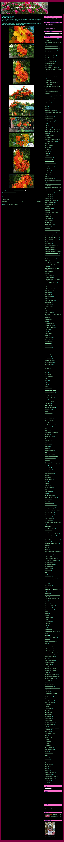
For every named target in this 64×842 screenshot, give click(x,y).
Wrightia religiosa (48, 774)
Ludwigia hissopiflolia (49, 495)
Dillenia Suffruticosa (49, 325)
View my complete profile (55, 816)
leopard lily (47, 485)
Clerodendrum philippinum (50, 256)
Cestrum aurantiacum (49, 224)
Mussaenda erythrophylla (50, 535)
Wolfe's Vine (47, 770)
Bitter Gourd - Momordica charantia (52, 139)
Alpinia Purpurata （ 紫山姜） (51, 67)
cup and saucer (48, 302)
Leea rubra (47, 483)
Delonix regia (47, 317)
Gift (45, 382)
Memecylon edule (48, 508)
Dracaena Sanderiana (49, 327)
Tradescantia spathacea (50, 733)
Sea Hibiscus (47, 666)
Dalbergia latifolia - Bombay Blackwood (53, 314)
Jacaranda (47, 446)
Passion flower (48, 576)
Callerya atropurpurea (49, 178)
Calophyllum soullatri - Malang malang (53, 187)
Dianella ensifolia (48, 319)
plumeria (46, 611)
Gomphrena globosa (49, 397)
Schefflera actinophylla (49, 662)
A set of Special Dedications (51, 38)
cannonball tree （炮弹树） (50, 200)
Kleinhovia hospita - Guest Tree (51, 463)
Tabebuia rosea (48, 710)
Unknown (47, 739)
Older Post (39, 201)
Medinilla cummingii (49, 503)
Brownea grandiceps (49, 159)
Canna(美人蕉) (48, 196)
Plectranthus (47, 603)
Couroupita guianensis (49, 290)
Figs (45, 352)
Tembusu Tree (48, 714)
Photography (47, 593)
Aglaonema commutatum (50, 53)
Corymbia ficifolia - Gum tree (51, 282)
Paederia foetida (48, 568)
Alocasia (46, 59)
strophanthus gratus (49, 700)
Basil (46, 123)
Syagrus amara (48, 708)
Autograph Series (48, 100)
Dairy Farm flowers (49, 312)
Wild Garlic (47, 766)
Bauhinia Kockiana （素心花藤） (52, 131)
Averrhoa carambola (49, 104)
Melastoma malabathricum (50, 505)
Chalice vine (47, 228)
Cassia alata (47, 206)
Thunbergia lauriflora (49, 724)
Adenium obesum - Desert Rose (51, 48)
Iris (45, 438)
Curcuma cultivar (48, 306)
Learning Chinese (48, 479)
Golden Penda (48, 395)
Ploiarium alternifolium (49, 605)
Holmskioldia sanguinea (50, 424)
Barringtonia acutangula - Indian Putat (53, 112)
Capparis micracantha (49, 202)
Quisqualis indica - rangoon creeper (52, 631)
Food (46, 366)
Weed (46, 762)
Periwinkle (47, 583)
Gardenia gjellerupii (49, 376)
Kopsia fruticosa (48, 469)
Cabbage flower (48, 174)
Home (21, 201)
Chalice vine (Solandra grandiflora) (52, 230)
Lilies (46, 489)
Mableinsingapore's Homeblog (51, 18)
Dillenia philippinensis (49, 323)
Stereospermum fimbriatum (50, 698)
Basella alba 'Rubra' (49, 121)
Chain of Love (48, 226)
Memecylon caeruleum (49, 507)
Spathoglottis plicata (49, 686)
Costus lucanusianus (49, 288)
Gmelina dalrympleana (49, 392)
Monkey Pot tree (48, 520)
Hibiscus (46, 417)
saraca (46, 658)
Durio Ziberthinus (48, 333)
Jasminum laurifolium (49, 450)
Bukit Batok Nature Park (50, 163)
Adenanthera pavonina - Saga (51, 46)
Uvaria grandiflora (48, 747)
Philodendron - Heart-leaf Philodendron (53, 589)
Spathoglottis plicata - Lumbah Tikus (52, 688)
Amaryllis (46, 72)
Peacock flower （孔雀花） (50, 577)
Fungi (46, 370)
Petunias (46, 587)
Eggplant (46, 335)
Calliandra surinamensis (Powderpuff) (53, 180)
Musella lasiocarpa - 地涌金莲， (51, 533)
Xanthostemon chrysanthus (50, 776)
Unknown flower (48, 741)
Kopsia (46, 465)
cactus (46, 176)
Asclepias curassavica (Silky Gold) (52, 95)
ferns (46, 350)
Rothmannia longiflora (49, 646)
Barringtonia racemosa (49, 119)
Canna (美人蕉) (48, 194)
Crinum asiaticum (48, 296)
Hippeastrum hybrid (49, 420)
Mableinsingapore (56, 814)
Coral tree (47, 273)
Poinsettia (47, 615)
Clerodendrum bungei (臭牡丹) (51, 245)
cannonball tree (48, 198)
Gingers (46, 386)
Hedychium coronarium (50, 407)
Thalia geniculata (48, 720)
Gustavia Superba (48, 405)
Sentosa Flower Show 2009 (50, 670)
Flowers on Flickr (48, 806)
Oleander (47, 545)
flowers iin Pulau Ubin (49, 360)
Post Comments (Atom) (13, 204)
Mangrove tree (48, 499)
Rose (46, 645)
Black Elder (47, 143)
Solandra (46, 682)
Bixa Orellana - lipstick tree (50, 141)
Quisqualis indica (48, 629)
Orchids (46, 549)
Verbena (46, 751)
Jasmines (47, 448)
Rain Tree (47, 635)
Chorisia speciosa (48, 234)
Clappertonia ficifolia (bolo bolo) (51, 239)
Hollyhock (47, 422)
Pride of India (47, 623)
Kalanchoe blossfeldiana (50, 458)
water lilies (47, 757)
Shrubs (46, 672)
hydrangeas (47, 434)
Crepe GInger (47, 294)
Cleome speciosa (48, 243)
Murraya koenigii (48, 530)
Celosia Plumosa (48, 220)
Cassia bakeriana (48, 208)
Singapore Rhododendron (50, 678)
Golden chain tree (48, 393)
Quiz (46, 633)
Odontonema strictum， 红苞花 (51, 543)
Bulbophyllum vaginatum (50, 164)
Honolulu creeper (48, 426)
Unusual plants (48, 745)
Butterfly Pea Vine (48, 172)
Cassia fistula (47, 210)
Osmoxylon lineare (49, 554)
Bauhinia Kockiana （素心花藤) (10, 192)
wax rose (46, 760)
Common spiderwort (49, 271)
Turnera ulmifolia (48, 737)
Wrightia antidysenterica (50, 772)
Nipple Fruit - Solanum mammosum (52, 539)
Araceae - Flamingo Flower (50, 82)
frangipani (47, 368)
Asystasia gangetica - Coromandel (52, 98)
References (47, 639)
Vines (46, 755)
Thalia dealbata (48, 718)
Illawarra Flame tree (49, 436)
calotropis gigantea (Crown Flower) (52, 190)
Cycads (46, 308)
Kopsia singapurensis (49, 471)
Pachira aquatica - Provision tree (52, 560)
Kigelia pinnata (48, 462)
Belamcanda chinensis (49, 135)
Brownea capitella (48, 157)
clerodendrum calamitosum (50, 247)
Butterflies (47, 168)
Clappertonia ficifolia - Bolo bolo (51, 237)
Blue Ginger (47, 147)
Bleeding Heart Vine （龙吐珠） (51, 145)
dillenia (46, 321)
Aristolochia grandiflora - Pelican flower (53, 86)
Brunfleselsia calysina (49, 161)
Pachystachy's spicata (49, 564)
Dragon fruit (47, 329)
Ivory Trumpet (47, 440)
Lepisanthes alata (48, 487)
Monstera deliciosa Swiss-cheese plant (53, 522)
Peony (46, 581)
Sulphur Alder (47, 704)
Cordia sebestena (48, 275)
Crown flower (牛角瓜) (49, 300)
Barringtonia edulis (49, 118)
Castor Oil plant (48, 214)
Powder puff (47, 619)
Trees (46, 735)
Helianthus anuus (48, 409)
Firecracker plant (48, 354)
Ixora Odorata (47, 444)
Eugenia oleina (48, 343)
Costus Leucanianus (49, 286)
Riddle (46, 643)
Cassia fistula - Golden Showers (51, 212)
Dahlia (46, 310)
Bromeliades (47, 155)
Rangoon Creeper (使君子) (50, 637)
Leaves (46, 481)
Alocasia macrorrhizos (49, 61)
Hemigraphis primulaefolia (50, 415)
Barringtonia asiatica (49, 116)
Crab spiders (47, 292)
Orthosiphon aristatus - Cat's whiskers (53, 551)
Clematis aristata (48, 241)
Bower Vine (47, 151)
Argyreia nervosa (48, 84)
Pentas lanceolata (48, 579)
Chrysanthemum (48, 235)
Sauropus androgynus (49, 660)
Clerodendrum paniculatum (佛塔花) (52, 255)
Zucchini (46, 782)
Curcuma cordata (48, 304)
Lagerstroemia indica (49, 473)
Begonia (46, 133)
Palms (46, 572)
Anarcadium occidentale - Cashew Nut (53, 76)
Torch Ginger (47, 731)
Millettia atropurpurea (49, 514)
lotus (46, 493)
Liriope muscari (48, 491)
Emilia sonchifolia (48, 337)
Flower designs (48, 358)
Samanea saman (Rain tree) (51, 652)
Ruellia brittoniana (48, 648)
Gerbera (46, 380)
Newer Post (4, 201)
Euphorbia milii (48, 345)
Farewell (46, 348)
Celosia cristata (48, 218)
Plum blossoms (48, 607)
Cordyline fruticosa (49, 277)
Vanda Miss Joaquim (49, 749)
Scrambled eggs (48, 664)
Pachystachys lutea (49, 566)
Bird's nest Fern (48, 137)
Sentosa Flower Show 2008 (50, 668)
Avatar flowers (48, 102)
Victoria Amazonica (49, 753)
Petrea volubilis (48, 585)
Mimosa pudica (48, 516)
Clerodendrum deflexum (50, 249)
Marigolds (47, 501)
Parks (46, 574)
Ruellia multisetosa (49, 650)
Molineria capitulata (49, 518)
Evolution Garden (48, 347)
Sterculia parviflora (49, 696)
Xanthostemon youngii (49, 778)
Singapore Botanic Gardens (51, 674)
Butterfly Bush (48, 170)
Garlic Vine (47, 378)
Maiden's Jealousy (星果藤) (50, 497)
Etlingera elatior (48, 339)
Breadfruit (47, 153)
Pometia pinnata (48, 617)
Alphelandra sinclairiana (50, 63)
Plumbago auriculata (49, 609)
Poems (46, 613)
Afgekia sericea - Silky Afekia (51, 50)
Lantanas (47, 475)
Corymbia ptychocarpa (49, 284)
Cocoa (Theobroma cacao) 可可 (51, 262)
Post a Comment (5, 199)
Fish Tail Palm (48, 356)
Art (45, 89)
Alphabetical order (48, 808)
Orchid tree (47, 547)
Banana (46, 108)
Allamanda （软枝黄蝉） (50, 55)
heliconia (46, 411)
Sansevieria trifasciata (49, 656)
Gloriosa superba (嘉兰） (50, 390)
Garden (46, 372)
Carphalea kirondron (49, 204)
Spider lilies (47, 691)
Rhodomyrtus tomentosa (50, 641)
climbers (46, 260)
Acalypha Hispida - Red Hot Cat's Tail (53, 42)
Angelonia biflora (48, 80)
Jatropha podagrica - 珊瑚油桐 (51, 456)
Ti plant (46, 726)
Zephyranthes (47, 780)
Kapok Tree (47, 460)
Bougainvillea (47, 149)
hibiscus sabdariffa (49, 418)
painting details (48, 570)
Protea (46, 625)
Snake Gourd (47, 680)
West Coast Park (48, 764)
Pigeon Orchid (48, 601)
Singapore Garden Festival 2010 (52, 676)
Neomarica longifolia (49, 537)
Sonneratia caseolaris (49, 684)
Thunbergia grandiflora (49, 722)
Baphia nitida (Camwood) (50, 110)
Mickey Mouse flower (49, 512)
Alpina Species (48, 65)
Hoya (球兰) (47, 430)
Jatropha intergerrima (49, 454)
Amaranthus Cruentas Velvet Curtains (53, 69)
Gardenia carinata (48, 374)
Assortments (47, 96)
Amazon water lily (48, 74)
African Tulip (47, 51)
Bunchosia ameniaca (49, 166)
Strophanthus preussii (49, 702)
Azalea (46, 106)
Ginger (46, 384)
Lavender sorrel (48, 477)
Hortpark (46, 428)
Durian (46, 331)
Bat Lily (46, 125)
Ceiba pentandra (48, 216)
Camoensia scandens (49, 192)
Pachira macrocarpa (49, 562)
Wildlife (46, 768)
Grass (46, 399)
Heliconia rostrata (48, 413)
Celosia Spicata (48, 222)
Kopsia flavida (48, 467)
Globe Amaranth (48, 388)
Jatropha (46, 452)
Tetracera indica (48, 716)
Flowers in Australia (49, 362)
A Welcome (47, 40)
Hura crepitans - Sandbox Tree (51, 432)
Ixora (46, 442)
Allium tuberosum (48, 57)
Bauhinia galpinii (48, 127)
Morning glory (47, 526)
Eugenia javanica (48, 341)
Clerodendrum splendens (50, 258)
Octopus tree (47, 541)
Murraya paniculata (49, 531)
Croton (46, 298)
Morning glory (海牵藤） (50, 528)
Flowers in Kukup (48, 364)
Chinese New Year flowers (50, 232)
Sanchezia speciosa (49, 654)
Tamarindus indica (48, 712)
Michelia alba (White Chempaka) (52, 510)
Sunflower (47, 706)
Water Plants (47, 759)
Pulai (46, 627)
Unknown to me (48, 743)
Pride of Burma (48, 621)
